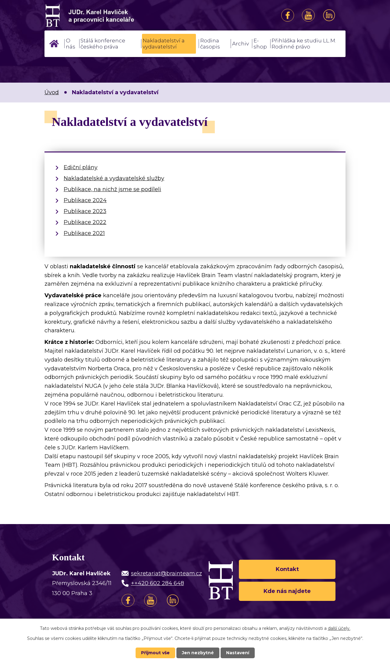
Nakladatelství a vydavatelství (164, 43)
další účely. (339, 628)
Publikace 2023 (85, 211)
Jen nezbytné (198, 652)
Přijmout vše (155, 652)
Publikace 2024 (85, 200)
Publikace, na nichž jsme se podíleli (112, 189)
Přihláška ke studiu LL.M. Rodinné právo (303, 43)
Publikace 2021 (84, 233)
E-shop (260, 43)
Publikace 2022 (85, 222)
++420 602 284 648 (157, 583)
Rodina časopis (210, 43)
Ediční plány (81, 167)
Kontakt (287, 569)
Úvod (54, 43)
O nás (70, 43)
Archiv (240, 44)
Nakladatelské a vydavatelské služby (114, 178)
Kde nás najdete (287, 591)
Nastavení (237, 652)
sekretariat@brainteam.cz (166, 573)
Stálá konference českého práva (102, 43)
